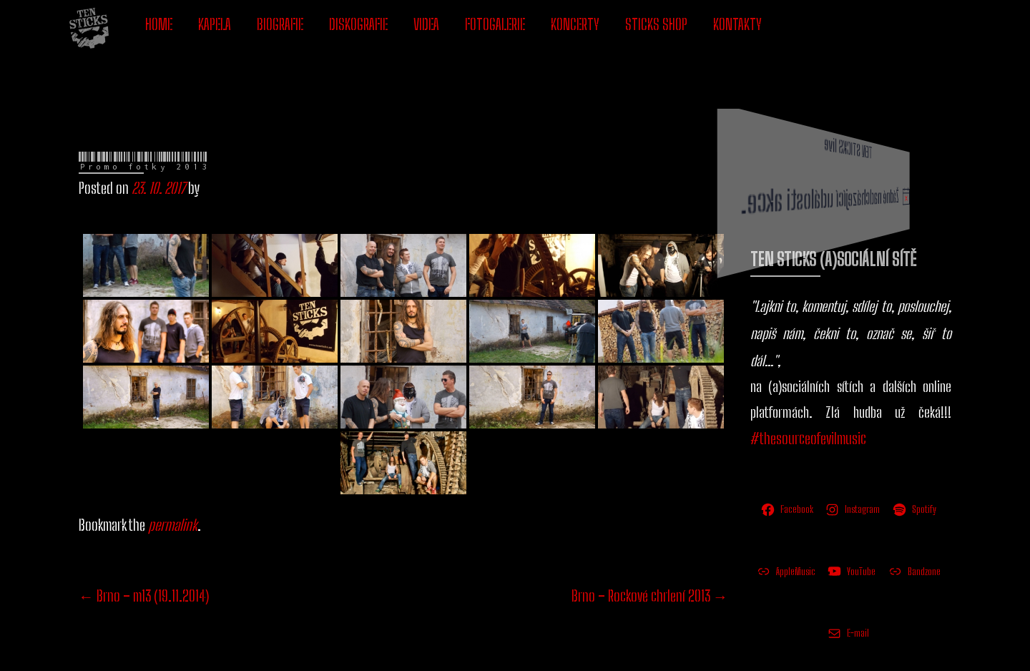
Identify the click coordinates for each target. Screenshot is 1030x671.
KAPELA (214, 24)
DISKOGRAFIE (358, 24)
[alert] (872, 147)
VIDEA (426, 24)
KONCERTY (575, 24)
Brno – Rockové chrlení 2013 (650, 541)
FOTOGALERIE (495, 24)
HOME (158, 24)
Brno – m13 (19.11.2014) (144, 541)
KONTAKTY (737, 24)
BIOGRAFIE (280, 24)
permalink (172, 470)
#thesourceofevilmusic (808, 384)
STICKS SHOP (656, 24)
